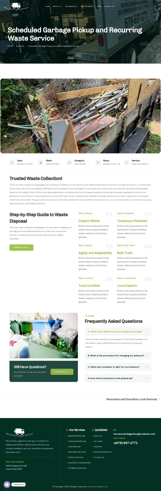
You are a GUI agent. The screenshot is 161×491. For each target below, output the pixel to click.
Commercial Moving (77, 441)
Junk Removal (74, 446)
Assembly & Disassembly (79, 462)
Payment (98, 446)
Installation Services (77, 468)
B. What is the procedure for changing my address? (118, 356)
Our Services (70, 6)
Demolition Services (77, 452)
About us (56, 6)
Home (47, 6)
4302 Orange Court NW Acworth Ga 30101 (16, 467)
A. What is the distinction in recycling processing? (118, 331)
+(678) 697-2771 (125, 443)
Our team (98, 441)
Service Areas (86, 6)
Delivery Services (75, 457)
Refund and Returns (103, 452)
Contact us (109, 6)
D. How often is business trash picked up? (118, 378)
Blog (99, 6)
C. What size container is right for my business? (118, 367)
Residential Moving (76, 436)
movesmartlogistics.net (97, 486)
